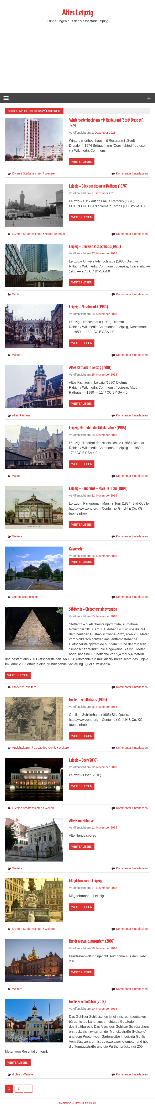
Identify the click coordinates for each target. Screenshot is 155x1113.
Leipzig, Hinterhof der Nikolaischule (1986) (97, 428)
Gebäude (40, 747)
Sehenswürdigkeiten (25, 597)
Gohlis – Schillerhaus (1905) (88, 700)
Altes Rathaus (21, 415)
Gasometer (76, 549)
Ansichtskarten (21, 747)
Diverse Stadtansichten (27, 173)
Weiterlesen (81, 162)
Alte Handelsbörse (81, 821)
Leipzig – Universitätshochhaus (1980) (95, 246)
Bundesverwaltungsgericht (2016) (91, 941)
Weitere (50, 173)
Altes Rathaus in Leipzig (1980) (90, 367)
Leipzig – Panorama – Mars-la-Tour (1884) (98, 488)
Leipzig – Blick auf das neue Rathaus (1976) (98, 186)
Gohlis (52, 747)
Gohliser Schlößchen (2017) (87, 1002)
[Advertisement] (77, 62)
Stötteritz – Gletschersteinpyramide (93, 609)
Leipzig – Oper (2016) (83, 760)
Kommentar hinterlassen (132, 173)
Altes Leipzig (77, 13)
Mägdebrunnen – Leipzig (85, 881)
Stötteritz (18, 687)
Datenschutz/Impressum (77, 1103)
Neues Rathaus (55, 234)
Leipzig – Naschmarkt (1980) (88, 307)
